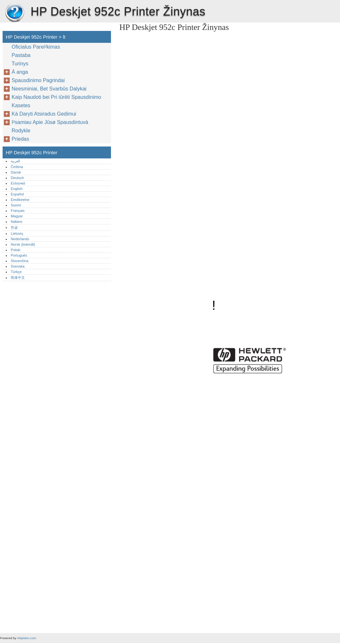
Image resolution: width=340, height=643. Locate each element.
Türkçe (16, 272)
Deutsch (17, 178)
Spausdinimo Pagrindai (38, 80)
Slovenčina (19, 261)
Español (17, 194)
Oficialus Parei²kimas (36, 47)
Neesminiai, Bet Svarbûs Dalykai (49, 88)
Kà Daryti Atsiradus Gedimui (44, 114)
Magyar (17, 216)
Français (18, 211)
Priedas (20, 139)
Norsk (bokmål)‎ (23, 244)
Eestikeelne (20, 200)
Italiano (16, 221)
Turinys (20, 63)
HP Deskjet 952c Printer (14, 13)
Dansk (16, 172)
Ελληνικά (18, 183)
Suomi (16, 205)
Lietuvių (17, 233)
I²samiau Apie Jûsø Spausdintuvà (50, 122)
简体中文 (18, 277)
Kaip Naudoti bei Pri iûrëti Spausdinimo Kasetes (56, 101)
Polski (15, 250)
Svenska (18, 266)
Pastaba (21, 55)
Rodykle (21, 130)
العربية (15, 161)
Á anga (20, 72)
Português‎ (19, 255)
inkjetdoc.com (26, 638)
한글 (14, 227)
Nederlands (20, 239)
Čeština (17, 167)
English (17, 189)
